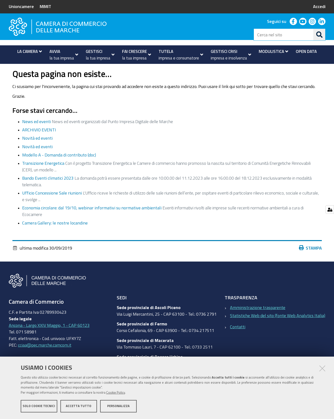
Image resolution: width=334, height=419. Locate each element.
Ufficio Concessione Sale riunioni (52, 207)
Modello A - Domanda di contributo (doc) (59, 168)
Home (12, 69)
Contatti (237, 340)
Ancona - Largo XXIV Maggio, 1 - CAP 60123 (49, 339)
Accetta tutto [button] (78, 406)
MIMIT (45, 6)
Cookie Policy (115, 392)
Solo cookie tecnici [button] (39, 406)
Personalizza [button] (118, 406)
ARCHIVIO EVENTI (39, 143)
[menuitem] (27, 51)
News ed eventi (36, 135)
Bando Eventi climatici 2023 (48, 191)
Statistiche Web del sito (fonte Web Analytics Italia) (277, 329)
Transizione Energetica (43, 177)
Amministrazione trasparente (257, 321)
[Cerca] (319, 35)
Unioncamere (21, 6)
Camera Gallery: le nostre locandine (55, 236)
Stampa (310, 261)
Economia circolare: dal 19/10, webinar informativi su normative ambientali (92, 221)
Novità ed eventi (37, 152)
